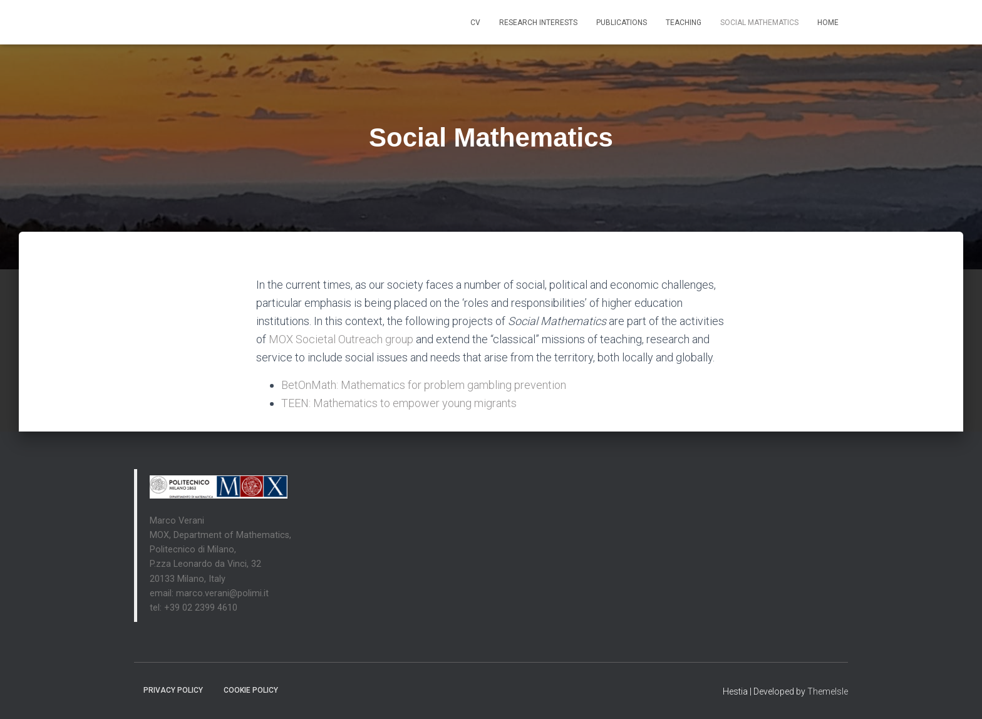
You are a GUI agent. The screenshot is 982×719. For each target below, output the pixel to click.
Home (828, 22)
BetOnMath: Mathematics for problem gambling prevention (425, 384)
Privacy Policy (173, 690)
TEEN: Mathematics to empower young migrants (399, 403)
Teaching (683, 22)
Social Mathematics (759, 22)
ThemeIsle (827, 691)
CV (475, 22)
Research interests (538, 22)
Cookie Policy (251, 690)
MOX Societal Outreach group (341, 339)
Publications (621, 22)
